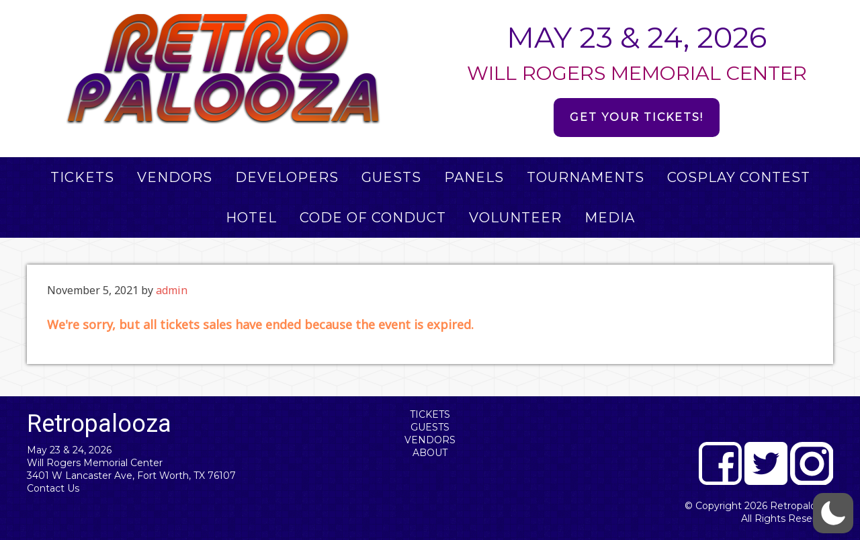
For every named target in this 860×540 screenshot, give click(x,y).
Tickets (430, 414)
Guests (430, 427)
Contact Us (53, 488)
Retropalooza (801, 506)
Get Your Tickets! (636, 117)
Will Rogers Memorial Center (95, 463)
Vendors (430, 440)
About (430, 453)
